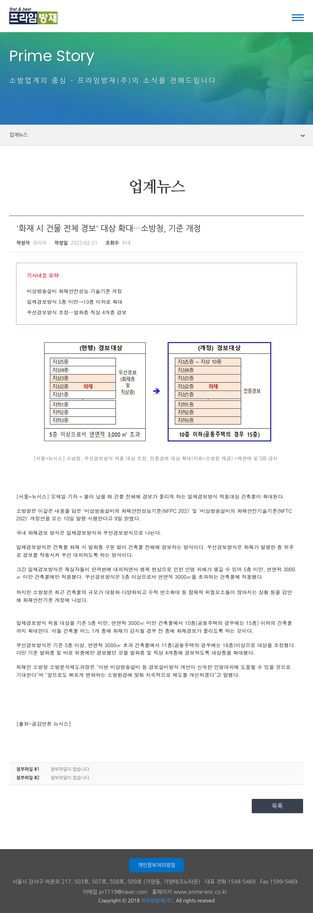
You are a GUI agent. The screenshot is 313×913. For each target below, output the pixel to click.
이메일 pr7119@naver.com (115, 892)
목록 (277, 806)
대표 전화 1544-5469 (230, 881)
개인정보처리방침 (156, 865)
